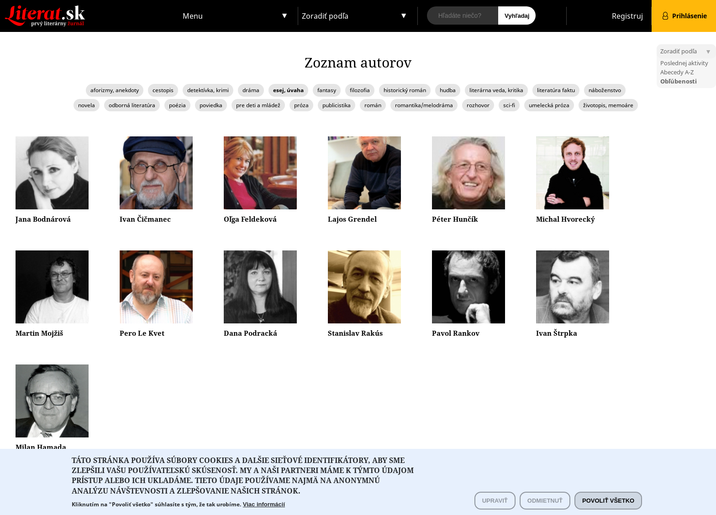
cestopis (163, 90)
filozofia (360, 90)
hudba (448, 90)
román (372, 105)
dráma (250, 90)
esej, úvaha (288, 90)
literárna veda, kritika (496, 90)
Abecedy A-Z (677, 72)
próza (301, 105)
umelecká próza (549, 105)
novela (86, 105)
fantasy (326, 90)
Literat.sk (89, 9)
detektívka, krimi (208, 90)
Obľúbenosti (678, 81)
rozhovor (478, 105)
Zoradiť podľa (325, 16)
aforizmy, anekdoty (114, 90)
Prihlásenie (689, 15)
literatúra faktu (556, 90)
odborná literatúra (132, 105)
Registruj (627, 16)
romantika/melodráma (424, 105)
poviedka (211, 105)
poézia (177, 105)
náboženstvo (605, 90)
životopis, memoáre (608, 105)
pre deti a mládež (258, 105)
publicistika (336, 105)
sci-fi (509, 105)
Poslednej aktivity (684, 63)
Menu (193, 16)
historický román (405, 90)
